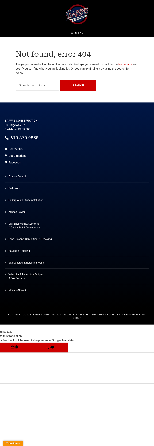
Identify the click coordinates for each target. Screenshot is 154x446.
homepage (125, 64)
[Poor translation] (50, 347)
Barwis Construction (77, 14)
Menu (79, 32)
